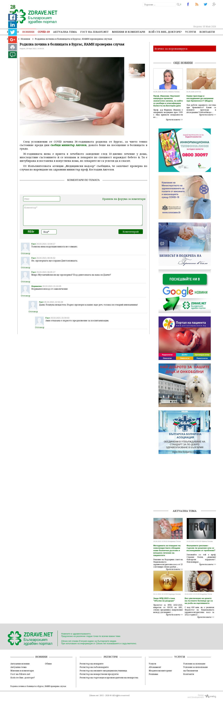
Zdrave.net (94, 695)
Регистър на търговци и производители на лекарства (109, 677)
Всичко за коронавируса (171, 48)
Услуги (190, 31)
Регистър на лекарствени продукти (99, 674)
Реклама (153, 674)
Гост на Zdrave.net (20, 674)
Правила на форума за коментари (123, 199)
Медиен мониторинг (160, 670)
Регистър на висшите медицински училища (103, 670)
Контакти (207, 31)
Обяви (48, 663)
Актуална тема (65, 31)
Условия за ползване (194, 663)
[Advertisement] (152, 16)
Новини (28, 31)
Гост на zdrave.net (94, 31)
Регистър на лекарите (91, 663)
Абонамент (155, 667)
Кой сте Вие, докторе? (165, 31)
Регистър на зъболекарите (94, 667)
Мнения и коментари (128, 31)
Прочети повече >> (174, 119)
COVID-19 (44, 31)
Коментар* (83, 215)
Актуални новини (19, 663)
